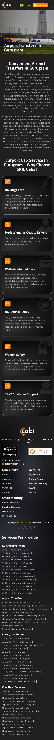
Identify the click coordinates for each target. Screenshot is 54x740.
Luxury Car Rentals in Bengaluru (16, 668)
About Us (7, 479)
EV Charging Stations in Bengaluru (17, 583)
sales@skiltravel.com (13, 464)
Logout (32, 492)
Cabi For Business (11, 507)
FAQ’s (32, 487)
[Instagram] (25, 527)
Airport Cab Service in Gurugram (17, 612)
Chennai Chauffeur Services (14, 714)
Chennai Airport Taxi (35, 619)
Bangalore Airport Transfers (14, 609)
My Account (35, 474)
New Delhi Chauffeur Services (15, 691)
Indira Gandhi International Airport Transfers (22, 602)
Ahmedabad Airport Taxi (13, 619)
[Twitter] (30, 527)
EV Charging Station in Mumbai (16, 553)
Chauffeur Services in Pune (14, 698)
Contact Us (8, 492)
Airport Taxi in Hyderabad (13, 622)
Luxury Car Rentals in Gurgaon (16, 658)
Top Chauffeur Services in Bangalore (18, 704)
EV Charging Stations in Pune (15, 556)
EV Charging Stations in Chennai (16, 573)
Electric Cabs (9, 511)
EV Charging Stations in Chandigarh (18, 589)
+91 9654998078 (11, 460)
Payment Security (38, 483)
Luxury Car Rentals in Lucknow (16, 652)
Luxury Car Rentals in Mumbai (15, 638)
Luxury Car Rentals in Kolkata (15, 655)
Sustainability (9, 515)
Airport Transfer (10, 502)
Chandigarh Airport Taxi (12, 625)
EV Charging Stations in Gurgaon (17, 559)
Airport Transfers (12, 598)
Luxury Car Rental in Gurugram (16, 675)
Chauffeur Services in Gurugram (16, 718)
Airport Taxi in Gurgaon (39, 609)
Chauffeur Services (13, 687)
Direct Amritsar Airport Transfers (16, 629)
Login (29, 5)
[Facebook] (20, 527)
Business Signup (40, 5)
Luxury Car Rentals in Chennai (15, 662)
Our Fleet (6, 483)
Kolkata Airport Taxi (35, 615)
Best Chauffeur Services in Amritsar (18, 734)
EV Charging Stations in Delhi (15, 550)
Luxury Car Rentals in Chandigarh (17, 665)
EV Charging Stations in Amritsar (17, 593)
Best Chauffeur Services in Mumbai (18, 694)
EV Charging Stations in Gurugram (17, 576)
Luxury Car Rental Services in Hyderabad (20, 671)
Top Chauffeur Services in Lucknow (18, 727)
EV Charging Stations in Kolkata (16, 566)
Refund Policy (36, 479)
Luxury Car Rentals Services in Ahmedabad (21, 645)
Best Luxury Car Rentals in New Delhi (18, 681)
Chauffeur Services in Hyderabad (17, 721)
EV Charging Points (13, 545)
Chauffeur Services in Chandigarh (17, 731)
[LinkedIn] (35, 527)
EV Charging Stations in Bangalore (18, 563)
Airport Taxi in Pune (36, 606)
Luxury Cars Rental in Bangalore (16, 642)
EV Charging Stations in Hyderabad (18, 579)
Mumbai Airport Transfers (13, 606)
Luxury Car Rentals (13, 634)
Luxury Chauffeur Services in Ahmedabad (21, 711)
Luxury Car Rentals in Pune (14, 648)
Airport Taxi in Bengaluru (13, 615)
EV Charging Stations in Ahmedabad (18, 569)
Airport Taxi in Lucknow (37, 622)
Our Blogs (7, 487)
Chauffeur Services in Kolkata (15, 708)
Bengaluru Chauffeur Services (15, 724)
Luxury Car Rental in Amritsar (15, 678)
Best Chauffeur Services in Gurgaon (18, 701)
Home (5, 474)
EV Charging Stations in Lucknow (17, 586)
